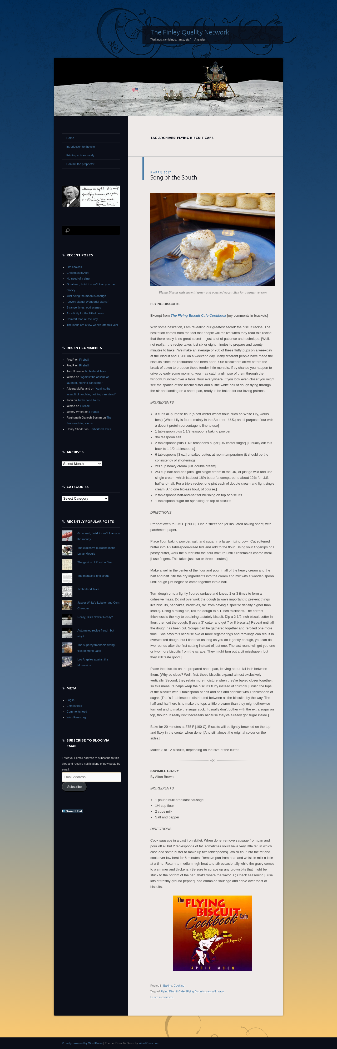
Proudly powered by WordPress (82, 1043)
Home (70, 138)
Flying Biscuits (195, 991)
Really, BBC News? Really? (95, 617)
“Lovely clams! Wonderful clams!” (88, 301)
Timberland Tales (95, 371)
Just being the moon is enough (86, 295)
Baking (167, 985)
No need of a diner (79, 278)
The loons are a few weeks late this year (92, 324)
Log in (71, 700)
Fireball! (84, 359)
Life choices (74, 267)
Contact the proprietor (80, 164)
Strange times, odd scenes (84, 307)
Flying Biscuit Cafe (173, 991)
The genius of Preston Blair (94, 562)
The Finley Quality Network (189, 32)
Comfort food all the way (82, 319)
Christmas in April (78, 272)
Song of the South (173, 177)
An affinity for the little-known (85, 313)
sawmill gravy (215, 991)
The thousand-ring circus (93, 575)
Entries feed (74, 705)
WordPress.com (149, 1043)
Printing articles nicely (80, 155)
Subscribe (74, 787)
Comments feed (77, 711)
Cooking (179, 985)
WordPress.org (76, 717)
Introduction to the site (80, 146)
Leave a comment (161, 997)
